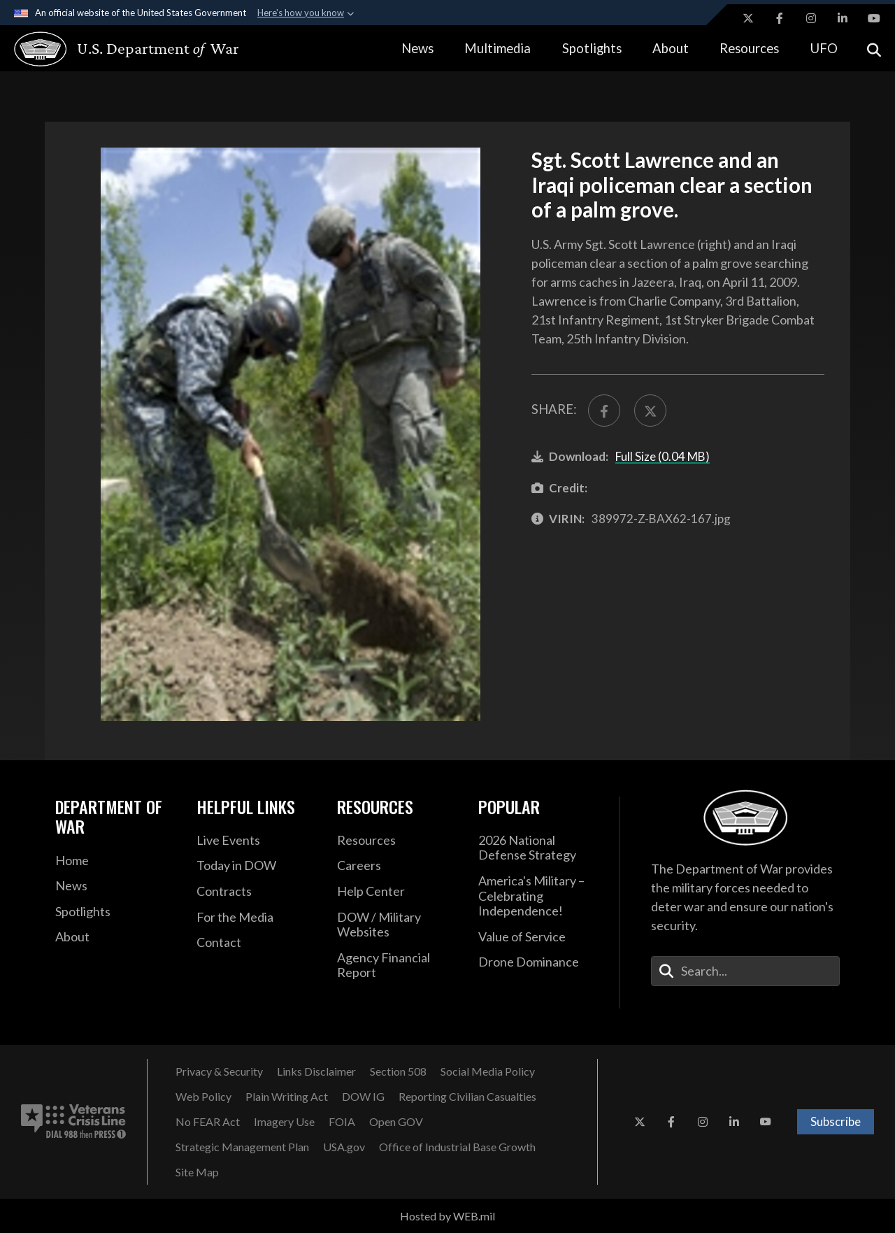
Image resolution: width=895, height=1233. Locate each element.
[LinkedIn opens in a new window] (842, 18)
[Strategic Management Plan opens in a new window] (242, 1147)
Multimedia (497, 48)
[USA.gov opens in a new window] (344, 1147)
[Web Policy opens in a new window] (203, 1096)
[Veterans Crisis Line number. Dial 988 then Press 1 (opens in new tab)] (73, 1121)
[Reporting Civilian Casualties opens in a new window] (467, 1096)
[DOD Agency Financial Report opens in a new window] (397, 965)
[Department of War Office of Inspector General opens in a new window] (363, 1096)
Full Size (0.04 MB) (662, 456)
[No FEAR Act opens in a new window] (208, 1121)
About (670, 48)
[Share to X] (650, 410)
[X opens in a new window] (748, 18)
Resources (749, 48)
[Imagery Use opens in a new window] (284, 1121)
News (417, 48)
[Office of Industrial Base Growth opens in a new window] (457, 1147)
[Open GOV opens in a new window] (396, 1121)
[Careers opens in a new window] (397, 866)
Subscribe (835, 1121)
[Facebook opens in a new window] (779, 18)
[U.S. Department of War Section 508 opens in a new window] (398, 1071)
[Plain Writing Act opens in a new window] (286, 1096)
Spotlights (592, 48)
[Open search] (874, 48)
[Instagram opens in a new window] (811, 18)
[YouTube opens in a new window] (874, 18)
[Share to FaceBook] (604, 410)
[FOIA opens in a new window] (342, 1121)
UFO (824, 48)
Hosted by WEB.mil (447, 1216)
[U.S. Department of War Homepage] (113, 48)
